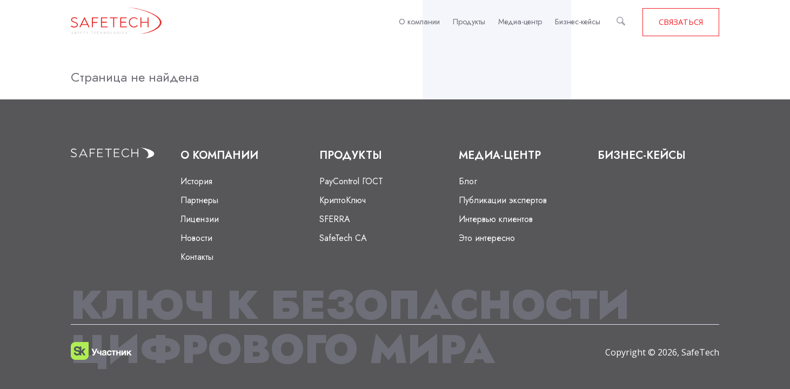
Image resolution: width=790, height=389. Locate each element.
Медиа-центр (520, 21)
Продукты (469, 21)
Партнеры (199, 200)
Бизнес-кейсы (577, 21)
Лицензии (199, 219)
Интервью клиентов (496, 219)
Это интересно (487, 238)
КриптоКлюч (342, 200)
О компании (419, 21)
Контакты (196, 257)
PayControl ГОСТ (351, 181)
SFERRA (334, 219)
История (196, 181)
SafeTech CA (343, 238)
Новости (196, 238)
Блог (468, 181)
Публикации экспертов (503, 200)
